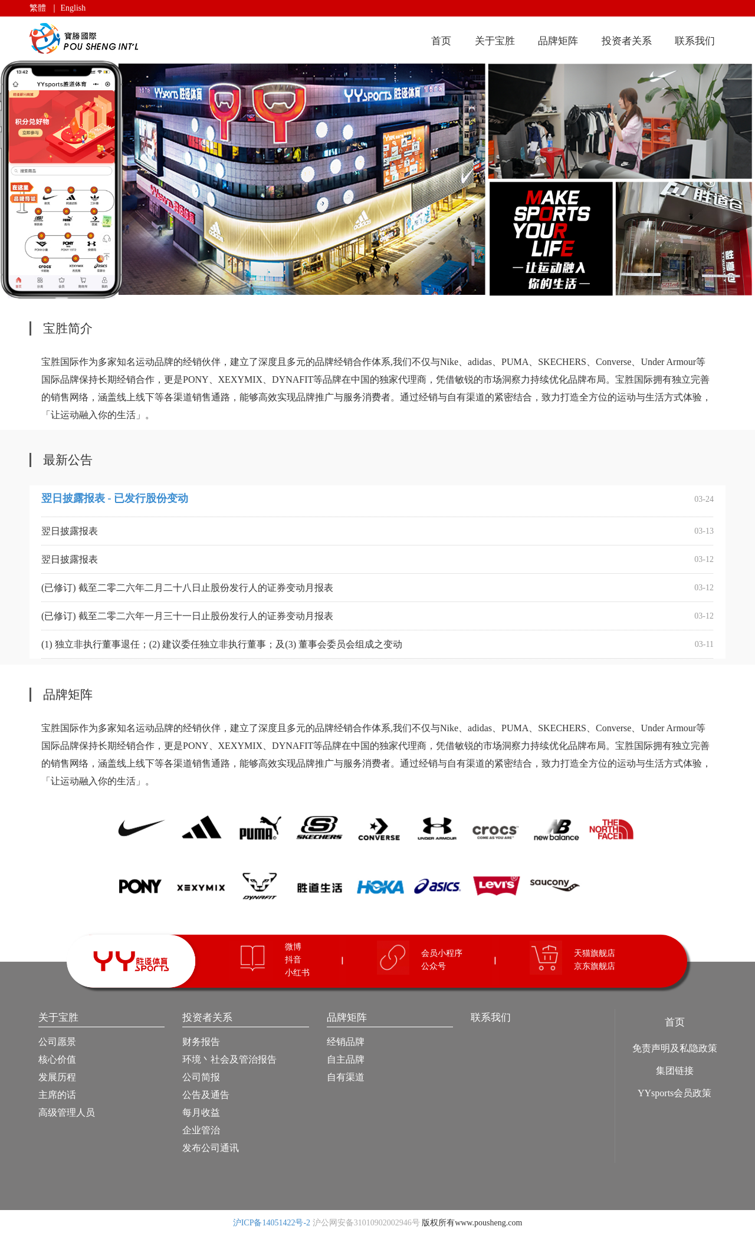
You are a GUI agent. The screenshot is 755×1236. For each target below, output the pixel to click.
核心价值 (57, 1059)
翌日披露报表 (69, 531)
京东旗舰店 (594, 966)
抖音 (293, 959)
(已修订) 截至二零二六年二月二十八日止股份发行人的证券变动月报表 (187, 588)
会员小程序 (441, 953)
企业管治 (201, 1130)
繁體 (37, 8)
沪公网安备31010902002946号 (366, 1222)
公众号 (433, 966)
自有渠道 (346, 1077)
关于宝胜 (495, 41)
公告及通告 (205, 1095)
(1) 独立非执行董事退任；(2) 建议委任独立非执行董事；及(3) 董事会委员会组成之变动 (221, 644)
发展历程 (57, 1077)
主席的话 (57, 1095)
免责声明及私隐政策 (674, 1048)
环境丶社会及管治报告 (229, 1059)
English (73, 8)
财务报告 (201, 1042)
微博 (293, 946)
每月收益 (201, 1112)
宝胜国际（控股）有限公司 (85, 38)
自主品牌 (346, 1059)
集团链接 (675, 1071)
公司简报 (201, 1077)
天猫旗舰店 (594, 953)
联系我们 (695, 41)
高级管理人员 (66, 1112)
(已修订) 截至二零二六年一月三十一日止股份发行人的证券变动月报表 (187, 616)
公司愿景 (57, 1042)
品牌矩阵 (558, 41)
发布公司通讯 (210, 1148)
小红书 (297, 972)
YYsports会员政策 (674, 1093)
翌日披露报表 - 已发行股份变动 (114, 498)
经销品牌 (346, 1042)
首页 (441, 41)
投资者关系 (627, 41)
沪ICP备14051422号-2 (271, 1222)
